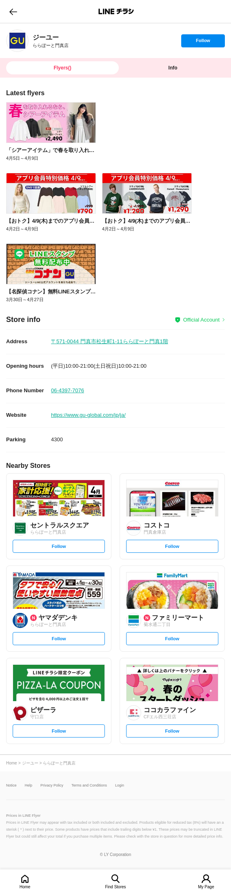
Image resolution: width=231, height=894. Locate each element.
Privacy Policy (51, 785)
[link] (17, 40)
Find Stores (115, 887)
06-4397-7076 (67, 390)
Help (29, 785)
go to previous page (13, 11)
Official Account (201, 320)
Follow (202, 42)
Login (119, 785)
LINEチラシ (116, 11)
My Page (206, 887)
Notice (11, 785)
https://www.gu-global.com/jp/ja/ (88, 415)
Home (25, 887)
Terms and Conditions (89, 785)
